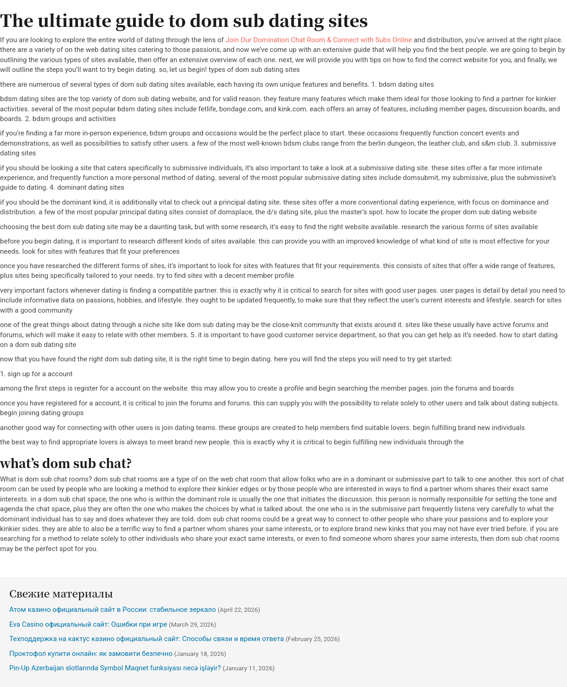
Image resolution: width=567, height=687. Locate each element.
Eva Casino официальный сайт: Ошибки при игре (88, 624)
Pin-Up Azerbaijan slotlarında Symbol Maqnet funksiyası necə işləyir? (115, 668)
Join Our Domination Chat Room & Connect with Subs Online (319, 40)
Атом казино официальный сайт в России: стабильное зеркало (112, 609)
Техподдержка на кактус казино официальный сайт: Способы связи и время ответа (146, 639)
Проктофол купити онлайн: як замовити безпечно (90, 653)
